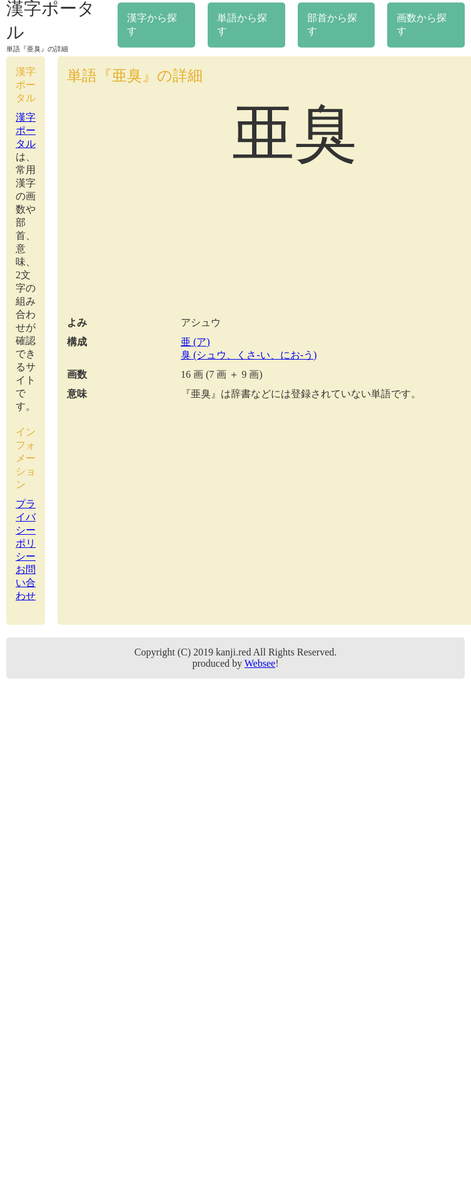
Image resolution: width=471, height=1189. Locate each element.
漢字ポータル (26, 130)
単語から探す (242, 24)
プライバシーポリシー (26, 530)
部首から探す (332, 24)
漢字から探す (152, 24)
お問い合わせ (26, 582)
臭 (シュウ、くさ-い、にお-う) (249, 355)
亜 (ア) (195, 341)
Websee (260, 663)
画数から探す (422, 24)
